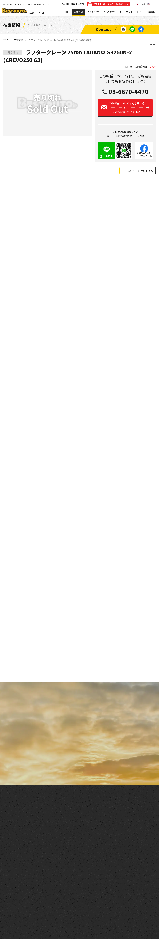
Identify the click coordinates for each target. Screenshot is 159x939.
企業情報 (150, 11)
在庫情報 (78, 11)
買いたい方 (109, 11)
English (154, 4)
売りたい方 (93, 11)
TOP (67, 11)
